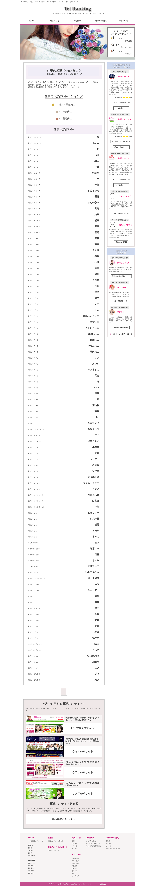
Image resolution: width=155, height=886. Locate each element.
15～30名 (31, 873)
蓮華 (97, 411)
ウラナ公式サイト (82, 772)
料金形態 (74, 843)
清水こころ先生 (91, 316)
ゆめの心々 (93, 202)
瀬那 (97, 274)
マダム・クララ (91, 483)
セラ (97, 542)
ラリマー (94, 459)
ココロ (95, 280)
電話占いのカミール (35, 137)
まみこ (95, 536)
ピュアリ (119, 38)
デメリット (75, 848)
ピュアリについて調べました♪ (121, 141)
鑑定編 (108, 841)
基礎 (73, 841)
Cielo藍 (95, 662)
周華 (97, 596)
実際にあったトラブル (113, 848)
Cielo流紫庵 (93, 656)
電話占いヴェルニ (34, 215)
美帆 (97, 453)
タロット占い (76, 861)
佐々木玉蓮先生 (67, 104)
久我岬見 (94, 518)
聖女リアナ (93, 590)
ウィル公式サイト (82, 751)
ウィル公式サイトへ (121, 108)
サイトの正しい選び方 (93, 843)
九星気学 (74, 868)
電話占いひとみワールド (36, 429)
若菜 (97, 268)
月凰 (97, 286)
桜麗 (97, 524)
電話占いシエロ (33, 572)
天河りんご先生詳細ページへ (121, 276)
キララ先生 (121, 287)
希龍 (97, 184)
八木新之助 (93, 423)
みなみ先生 (93, 345)
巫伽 (97, 584)
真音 (97, 614)
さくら (95, 560)
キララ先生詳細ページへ (121, 301)
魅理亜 (95, 638)
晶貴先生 (94, 322)
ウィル (118, 45)
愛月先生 (67, 118)
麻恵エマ (94, 548)
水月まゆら (93, 190)
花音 (97, 554)
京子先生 (128, 54)
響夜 (97, 238)
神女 (97, 608)
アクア (95, 489)
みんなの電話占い (34, 543)
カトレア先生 (92, 328)
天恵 (97, 375)
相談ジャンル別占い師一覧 (122, 334)
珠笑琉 (95, 172)
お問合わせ (103, 884)
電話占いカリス (33, 465)
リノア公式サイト (82, 793)
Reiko (96, 644)
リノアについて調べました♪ (121, 179)
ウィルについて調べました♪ (121, 102)
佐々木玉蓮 (93, 477)
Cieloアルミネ (92, 572)
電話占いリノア (33, 316)
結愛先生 (94, 339)
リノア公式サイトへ (121, 185)
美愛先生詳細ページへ (121, 327)
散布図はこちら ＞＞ (64, 819)
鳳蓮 (97, 208)
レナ (97, 304)
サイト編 (108, 846)
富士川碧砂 (93, 578)
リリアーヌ (93, 566)
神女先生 (128, 41)
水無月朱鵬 (93, 495)
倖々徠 (95, 250)
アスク (95, 650)
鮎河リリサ (93, 512)
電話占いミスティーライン (37, 495)
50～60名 (31, 868)
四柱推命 (74, 866)
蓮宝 (97, 244)
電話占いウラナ (33, 358)
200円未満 (31, 855)
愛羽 (97, 226)
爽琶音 (95, 465)
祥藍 (97, 506)
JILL (96, 161)
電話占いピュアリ (34, 435)
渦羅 (97, 220)
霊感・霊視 (75, 863)
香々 (97, 673)
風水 (73, 873)
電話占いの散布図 (125, 225)
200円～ (30, 853)
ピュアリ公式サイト (82, 728)
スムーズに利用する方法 (93, 846)
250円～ (30, 850)
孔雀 (97, 310)
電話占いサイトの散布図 (55, 841)
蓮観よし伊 (93, 429)
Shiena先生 (93, 333)
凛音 (97, 602)
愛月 (97, 620)
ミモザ (95, 530)
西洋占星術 (75, 858)
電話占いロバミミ (34, 471)
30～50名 (31, 870)
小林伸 (95, 447)
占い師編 (108, 843)
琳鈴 (97, 632)
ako (97, 155)
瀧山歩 (95, 405)
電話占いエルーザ (34, 173)
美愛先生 (120, 312)
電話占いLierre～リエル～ (36, 578)
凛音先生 (67, 111)
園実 (97, 298)
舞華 (97, 393)
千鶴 (97, 137)
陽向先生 (94, 351)
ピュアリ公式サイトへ (121, 147)
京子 (97, 435)
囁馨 (97, 196)
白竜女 (95, 500)
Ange (96, 387)
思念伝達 (74, 871)
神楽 (97, 292)
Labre (96, 143)
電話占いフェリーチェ (35, 441)
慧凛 (97, 679)
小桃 (97, 262)
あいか (95, 363)
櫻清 (97, 232)
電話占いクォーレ (34, 513)
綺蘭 (97, 214)
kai (97, 417)
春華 (97, 256)
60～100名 (31, 866)
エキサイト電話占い (35, 549)
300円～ (30, 848)
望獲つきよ (93, 441)
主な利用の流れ (91, 841)
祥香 (97, 167)
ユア (97, 667)
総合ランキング (125, 196)
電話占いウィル (33, 614)
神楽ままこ (93, 369)
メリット (74, 846)
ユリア (95, 357)
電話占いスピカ (33, 149)
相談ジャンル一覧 (53, 850)
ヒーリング (75, 876)
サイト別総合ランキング (121, 213)
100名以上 (31, 863)
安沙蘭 (95, 471)
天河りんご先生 (126, 47)
